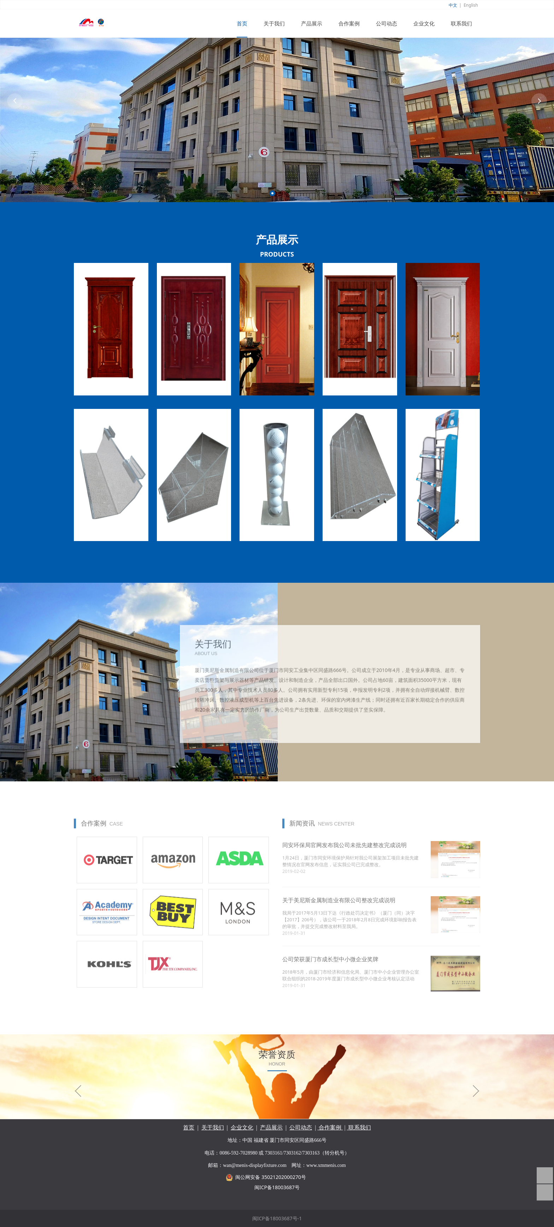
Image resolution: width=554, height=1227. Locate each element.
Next (539, 101)
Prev (15, 101)
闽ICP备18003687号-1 (277, 1218)
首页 (242, 23)
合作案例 (349, 23)
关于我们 (274, 23)
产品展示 (311, 23)
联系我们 (461, 23)
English (471, 5)
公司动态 (386, 23)
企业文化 (424, 23)
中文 (453, 5)
